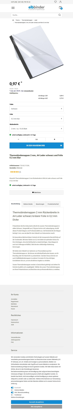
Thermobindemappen (27, 20)
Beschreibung (15, 204)
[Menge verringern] (19, 139)
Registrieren (14, 301)
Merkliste (36, 192)
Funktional (18, 395)
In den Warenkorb (44, 146)
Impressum (14, 320)
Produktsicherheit (53, 204)
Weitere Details (28, 204)
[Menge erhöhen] (55, 139)
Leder (35, 20)
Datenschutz (15, 322)
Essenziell (18, 387)
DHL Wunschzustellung (22, 392)
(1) (20, 172)
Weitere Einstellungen (17, 397)
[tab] (16, 204)
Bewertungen (40, 204)
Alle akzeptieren (36, 407)
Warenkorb (14, 306)
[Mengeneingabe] (36, 139)
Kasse (13, 309)
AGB (12, 325)
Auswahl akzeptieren (36, 402)
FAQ (12, 342)
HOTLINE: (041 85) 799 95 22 (20, 2)
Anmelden (14, 299)
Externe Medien (19, 390)
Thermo (18, 20)
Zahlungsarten (15, 340)
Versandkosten (28, 91)
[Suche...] (36, 15)
